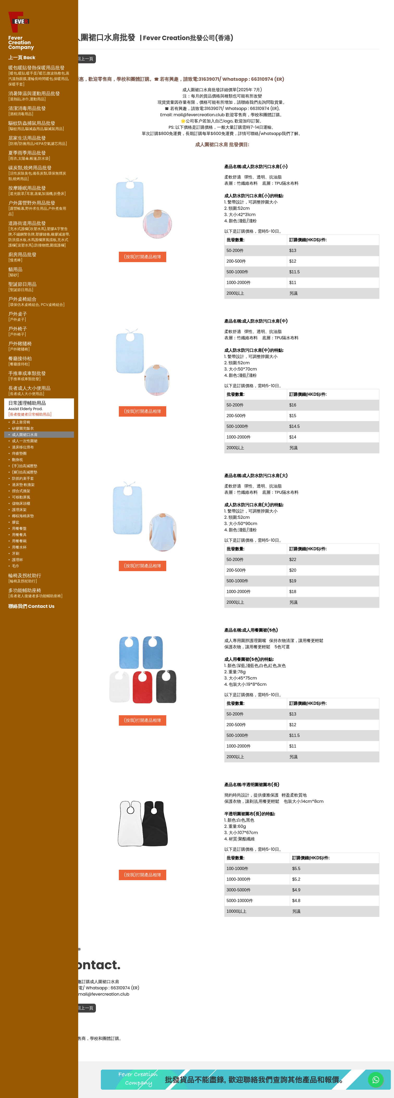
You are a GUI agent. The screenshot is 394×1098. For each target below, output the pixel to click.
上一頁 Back (21, 57)
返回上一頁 (108, 59)
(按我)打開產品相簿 (163, 257)
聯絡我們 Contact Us (31, 606)
